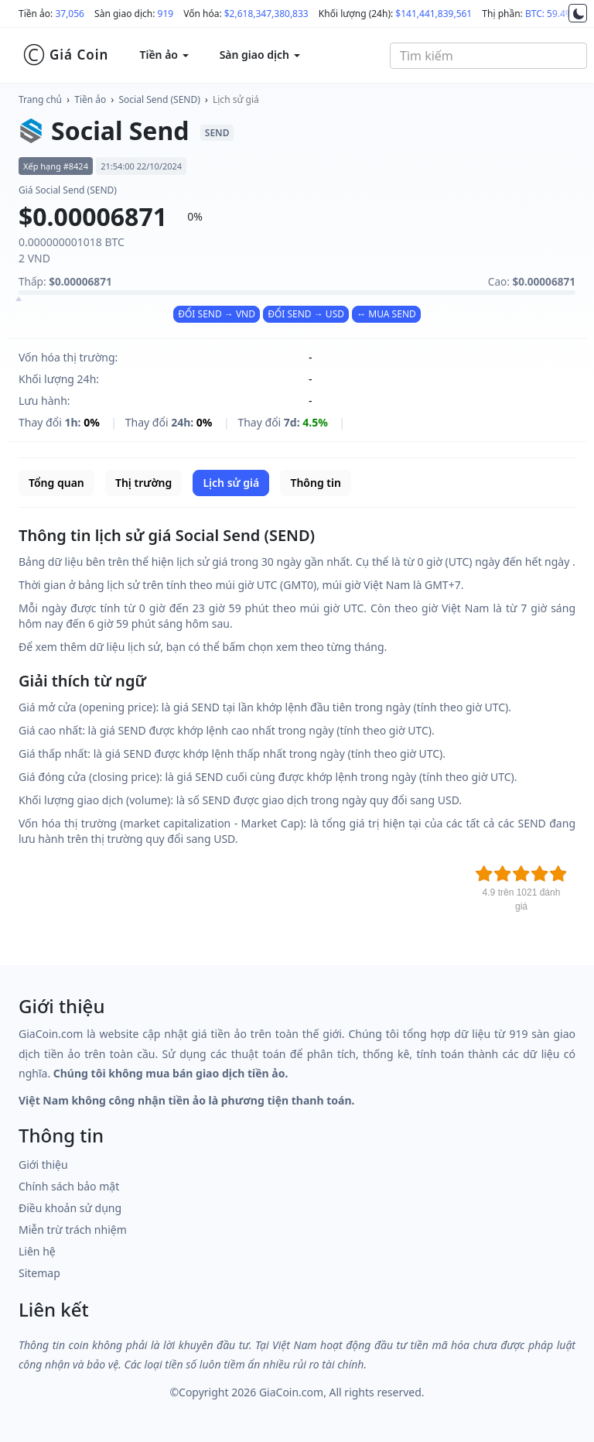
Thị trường (143, 482)
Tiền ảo (90, 99)
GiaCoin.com (291, 1392)
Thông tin (315, 482)
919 (166, 13)
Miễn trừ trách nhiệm (73, 1229)
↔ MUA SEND (386, 313)
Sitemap (39, 1273)
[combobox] (488, 56)
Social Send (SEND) (159, 99)
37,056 (69, 13)
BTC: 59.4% (549, 13)
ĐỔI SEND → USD (306, 313)
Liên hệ (37, 1251)
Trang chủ (40, 99)
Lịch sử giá (236, 99)
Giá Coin (65, 55)
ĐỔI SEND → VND (216, 313)
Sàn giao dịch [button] (260, 54)
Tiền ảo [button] (163, 54)
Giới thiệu (43, 1164)
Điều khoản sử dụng (70, 1208)
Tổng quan (56, 482)
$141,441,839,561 (433, 13)
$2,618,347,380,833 (266, 13)
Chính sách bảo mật (69, 1186)
